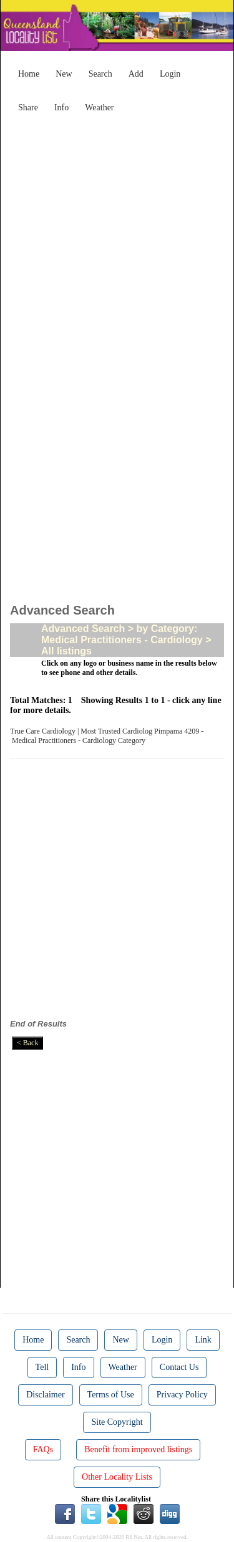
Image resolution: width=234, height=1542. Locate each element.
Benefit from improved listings (138, 1449)
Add (136, 74)
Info (61, 107)
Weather (99, 107)
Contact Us (179, 1367)
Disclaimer (45, 1394)
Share (28, 107)
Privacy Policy (182, 1394)
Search (100, 74)
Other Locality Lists (117, 1477)
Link (203, 1339)
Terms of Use (110, 1394)
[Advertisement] (117, 235)
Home (28, 74)
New (64, 74)
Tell (42, 1367)
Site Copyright (116, 1422)
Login (170, 74)
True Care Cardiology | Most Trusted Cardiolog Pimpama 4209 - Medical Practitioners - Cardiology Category (106, 736)
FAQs (43, 1449)
